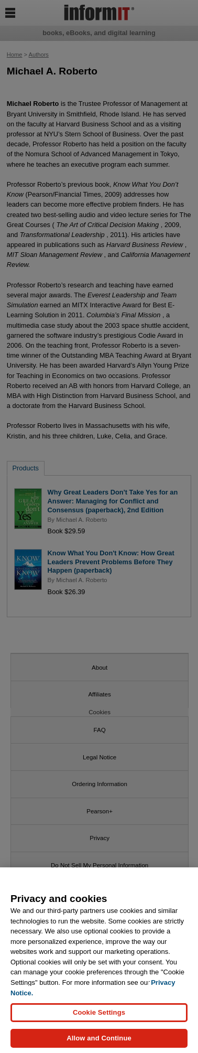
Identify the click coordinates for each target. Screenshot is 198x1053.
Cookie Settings (99, 1016)
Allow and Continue (99, 1042)
